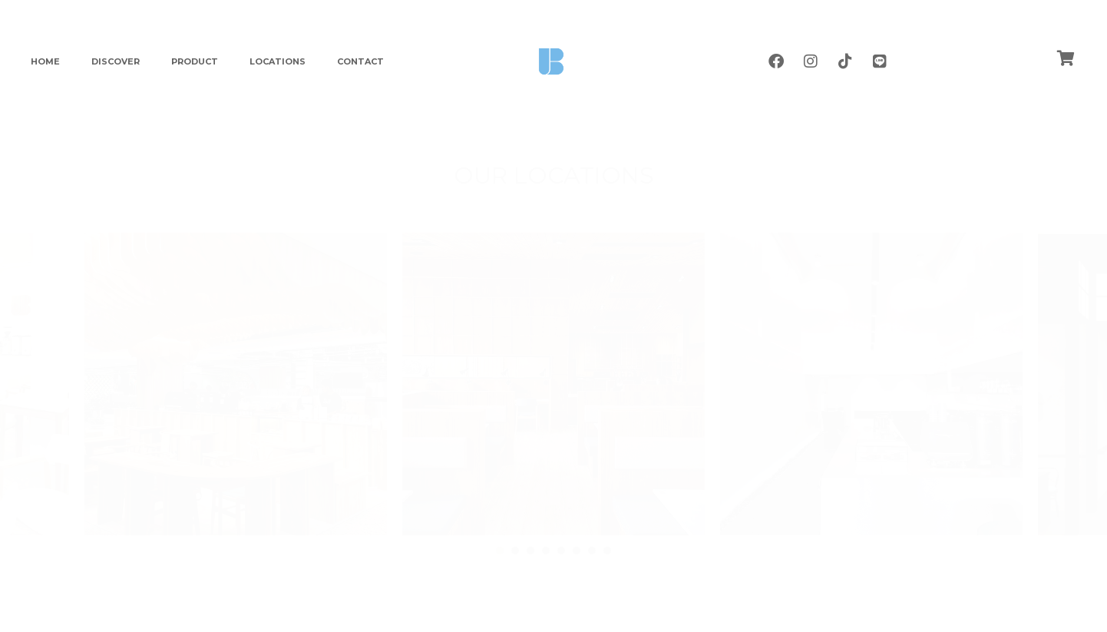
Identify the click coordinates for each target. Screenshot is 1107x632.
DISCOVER (115, 61)
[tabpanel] (553, 384)
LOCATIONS (277, 61)
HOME (45, 61)
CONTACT (360, 61)
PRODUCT (194, 61)
